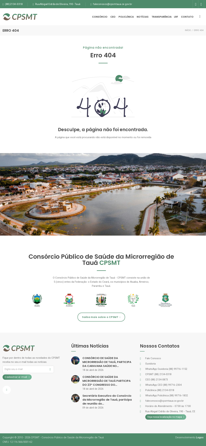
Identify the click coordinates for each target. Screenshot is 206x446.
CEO (112, 16)
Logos (199, 437)
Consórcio (99, 16)
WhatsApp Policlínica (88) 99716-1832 (166, 395)
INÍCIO (188, 30)
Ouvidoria (150, 363)
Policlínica (126, 16)
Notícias (143, 16)
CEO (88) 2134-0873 (156, 379)
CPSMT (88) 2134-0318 (158, 374)
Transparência (162, 16)
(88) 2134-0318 (14, 4)
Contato (187, 16)
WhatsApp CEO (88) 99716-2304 (163, 384)
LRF (176, 16)
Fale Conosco (153, 358)
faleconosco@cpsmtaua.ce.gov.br (112, 4)
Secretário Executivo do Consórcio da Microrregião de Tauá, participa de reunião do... (107, 400)
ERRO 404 (198, 30)
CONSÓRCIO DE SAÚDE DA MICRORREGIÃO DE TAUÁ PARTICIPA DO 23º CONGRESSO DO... (106, 381)
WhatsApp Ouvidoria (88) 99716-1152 (166, 368)
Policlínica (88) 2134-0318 (159, 390)
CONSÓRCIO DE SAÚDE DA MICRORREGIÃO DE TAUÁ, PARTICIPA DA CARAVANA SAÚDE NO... (106, 362)
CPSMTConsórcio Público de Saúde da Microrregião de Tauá (67, 437)
